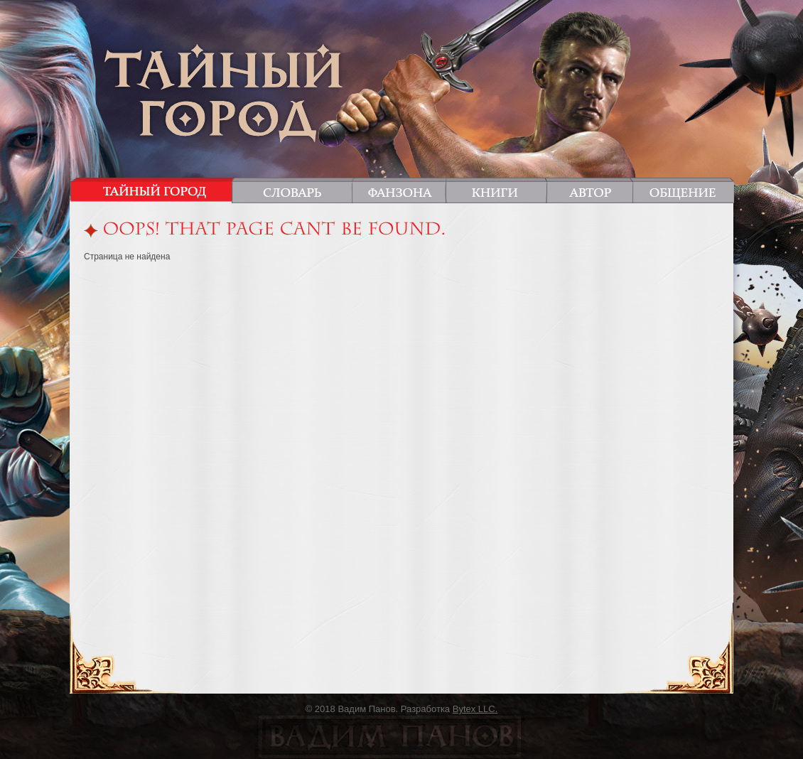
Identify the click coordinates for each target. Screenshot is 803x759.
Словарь (294, 190)
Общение (681, 190)
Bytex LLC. (475, 709)
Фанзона (399, 190)
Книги (496, 190)
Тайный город (154, 190)
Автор (589, 190)
